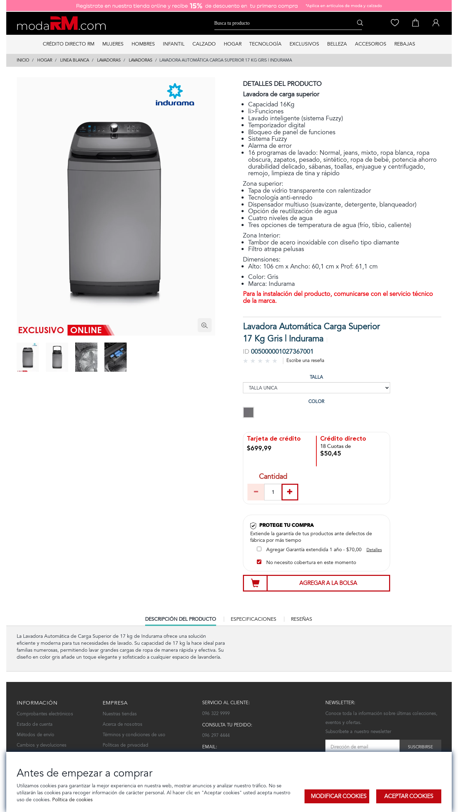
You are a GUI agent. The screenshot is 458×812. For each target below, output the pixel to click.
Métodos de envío (35, 735)
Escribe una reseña (305, 360)
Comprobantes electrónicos (45, 714)
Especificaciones (253, 619)
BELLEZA (337, 44)
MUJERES (113, 44)
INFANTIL (173, 44)
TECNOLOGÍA (265, 44)
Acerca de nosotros (122, 724)
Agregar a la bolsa (328, 583)
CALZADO (204, 44)
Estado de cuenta (35, 724)
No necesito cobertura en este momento (306, 562)
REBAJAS (404, 44)
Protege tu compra (286, 525)
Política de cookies (72, 799)
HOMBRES (143, 44)
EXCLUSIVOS (304, 44)
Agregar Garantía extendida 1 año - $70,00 (309, 549)
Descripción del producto (180, 621)
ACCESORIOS (370, 44)
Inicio (23, 60)
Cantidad (273, 477)
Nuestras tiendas (120, 714)
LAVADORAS (109, 60)
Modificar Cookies (338, 796)
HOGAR (233, 44)
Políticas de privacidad (126, 745)
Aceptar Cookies (408, 796)
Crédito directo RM (68, 44)
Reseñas (301, 619)
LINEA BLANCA (74, 60)
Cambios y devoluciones (41, 745)
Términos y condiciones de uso (134, 735)
